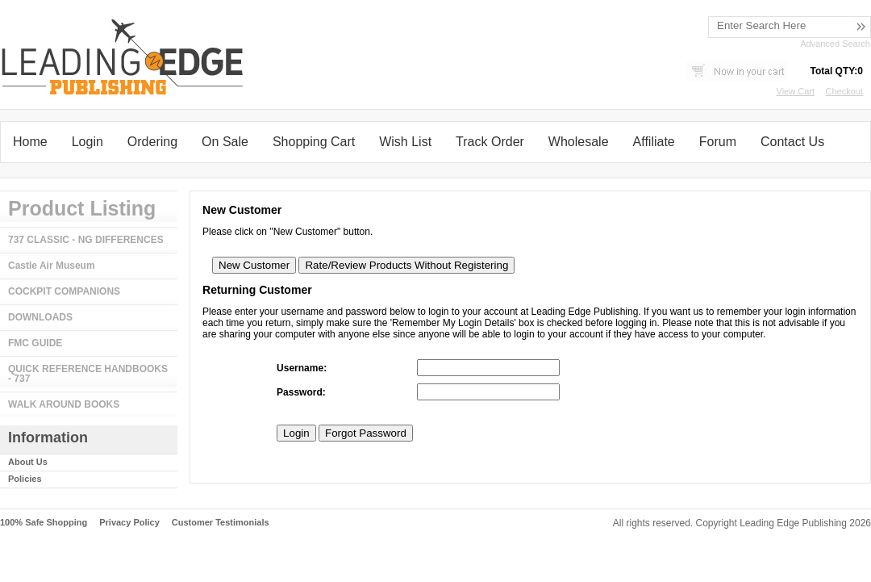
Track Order (490, 142)
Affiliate (654, 142)
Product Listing (82, 208)
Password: (301, 392)
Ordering (152, 142)
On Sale (225, 142)
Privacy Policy (129, 522)
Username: (302, 368)
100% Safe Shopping (43, 522)
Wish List (405, 142)
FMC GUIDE (35, 343)
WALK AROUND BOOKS (63, 404)
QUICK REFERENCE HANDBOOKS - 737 (88, 373)
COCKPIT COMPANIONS (64, 291)
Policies (25, 479)
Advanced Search (835, 43)
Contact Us (792, 142)
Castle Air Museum (51, 265)
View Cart (796, 91)
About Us (28, 462)
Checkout (844, 91)
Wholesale (578, 142)
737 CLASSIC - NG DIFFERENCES (86, 239)
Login (87, 142)
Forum (717, 142)
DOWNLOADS (40, 317)
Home (30, 142)
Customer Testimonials (220, 522)
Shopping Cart (314, 142)
